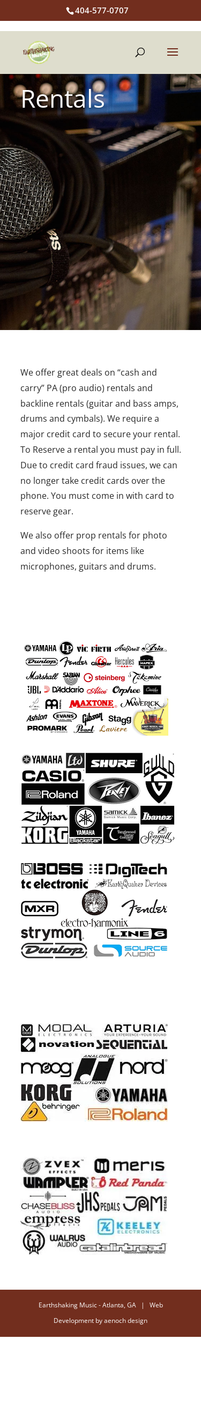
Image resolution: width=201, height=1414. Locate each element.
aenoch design (125, 1320)
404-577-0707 (102, 10)
